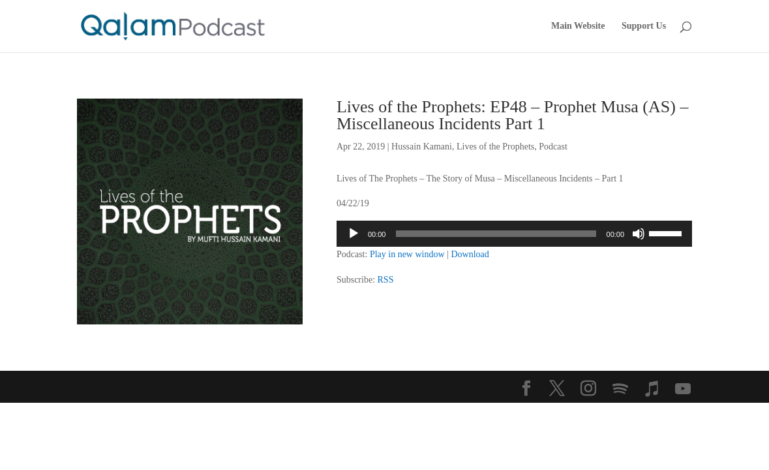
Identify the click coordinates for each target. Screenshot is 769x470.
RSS (386, 280)
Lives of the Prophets (495, 146)
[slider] (496, 233)
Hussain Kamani (421, 146)
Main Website (578, 26)
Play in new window (407, 254)
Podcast (553, 146)
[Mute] (638, 233)
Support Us (644, 26)
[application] (514, 234)
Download (470, 254)
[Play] (353, 233)
